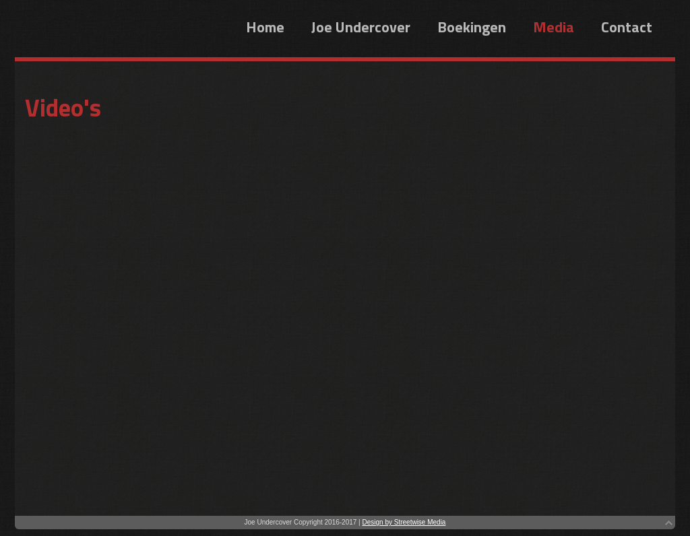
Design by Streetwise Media (403, 522)
